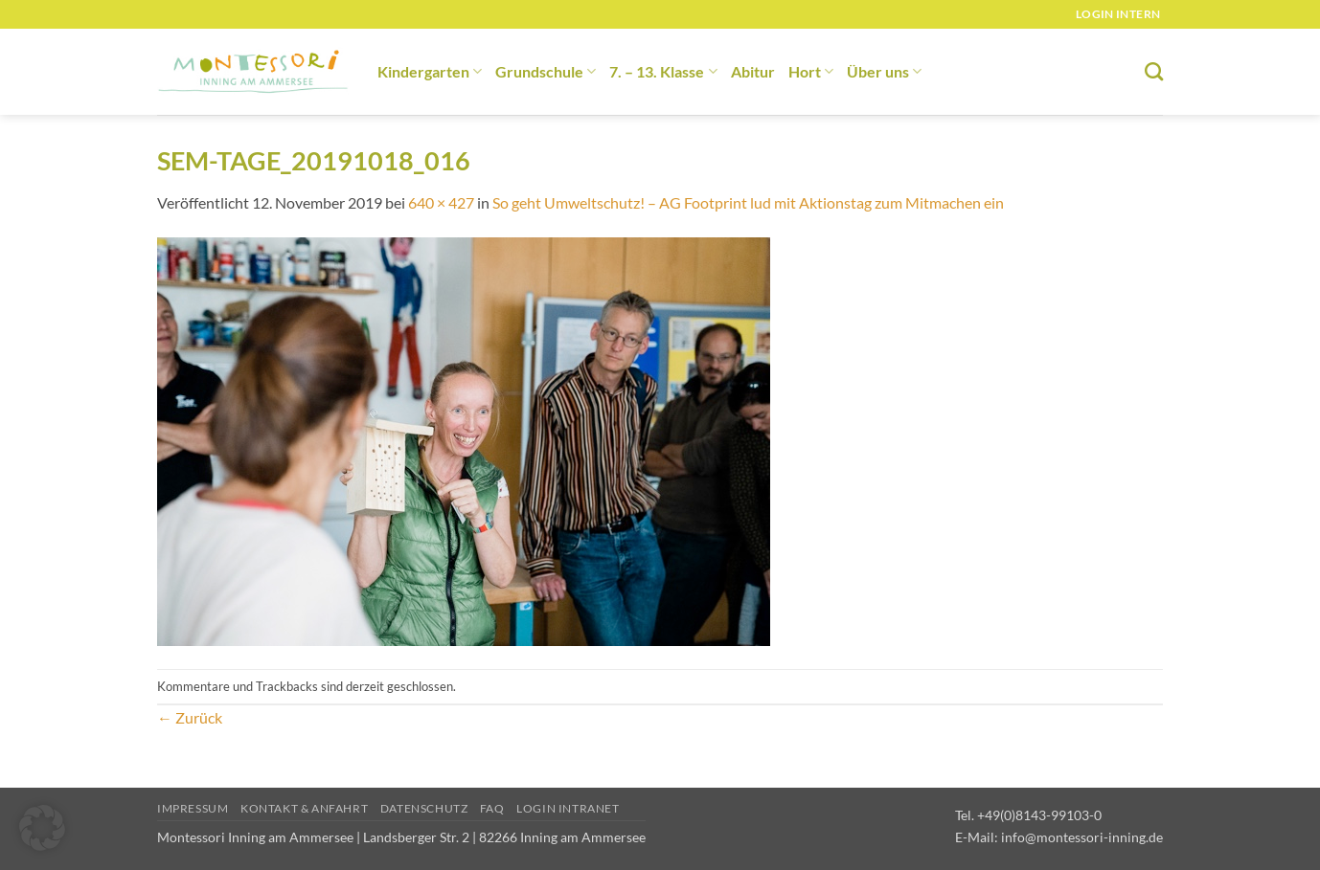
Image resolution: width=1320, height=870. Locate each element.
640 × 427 (441, 202)
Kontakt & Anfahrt (304, 808)
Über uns (884, 71)
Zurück (189, 717)
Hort (810, 71)
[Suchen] (1154, 71)
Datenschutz (424, 808)
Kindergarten (429, 71)
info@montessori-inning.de (1082, 837)
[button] (42, 828)
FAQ (492, 808)
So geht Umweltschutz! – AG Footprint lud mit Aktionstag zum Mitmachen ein (748, 202)
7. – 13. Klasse (663, 71)
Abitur (753, 71)
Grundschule (545, 71)
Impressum (193, 808)
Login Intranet (568, 808)
